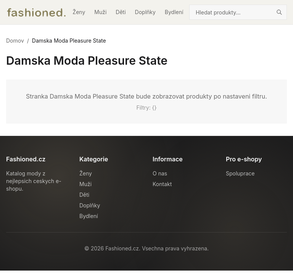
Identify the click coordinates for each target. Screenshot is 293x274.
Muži (100, 12)
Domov (15, 40)
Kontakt (162, 184)
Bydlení (174, 12)
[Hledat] (279, 12)
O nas (160, 173)
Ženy (78, 12)
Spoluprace (240, 173)
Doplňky (145, 12)
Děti (121, 12)
